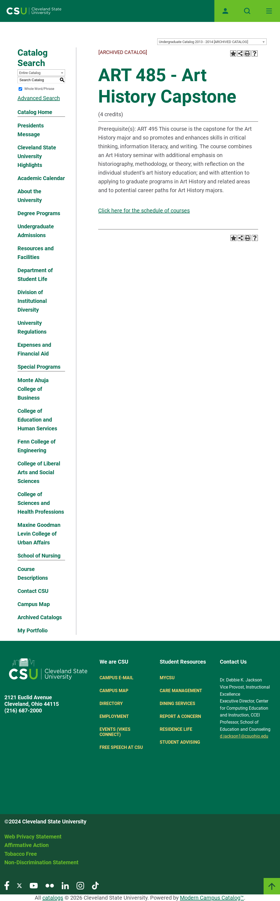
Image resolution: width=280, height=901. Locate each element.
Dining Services (177, 703)
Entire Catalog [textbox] (29, 73)
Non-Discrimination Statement (41, 862)
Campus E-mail (116, 677)
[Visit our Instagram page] (80, 885)
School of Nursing (39, 555)
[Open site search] (247, 11)
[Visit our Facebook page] (6, 885)
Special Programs (39, 366)
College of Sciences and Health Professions (41, 503)
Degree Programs (39, 213)
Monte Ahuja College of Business (33, 389)
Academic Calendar (41, 178)
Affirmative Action (26, 845)
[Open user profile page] (225, 11)
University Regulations (32, 327)
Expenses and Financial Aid (34, 349)
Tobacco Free (20, 854)
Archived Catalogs (40, 617)
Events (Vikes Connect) (115, 732)
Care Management (181, 690)
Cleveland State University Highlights (37, 156)
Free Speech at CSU (121, 747)
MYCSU (167, 677)
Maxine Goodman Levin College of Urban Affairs (39, 534)
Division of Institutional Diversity (32, 301)
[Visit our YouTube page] (34, 885)
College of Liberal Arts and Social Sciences (39, 472)
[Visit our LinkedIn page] (65, 885)
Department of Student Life (35, 274)
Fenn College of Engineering (37, 446)
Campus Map (34, 604)
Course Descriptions (33, 573)
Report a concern (180, 716)
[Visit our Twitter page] (19, 885)
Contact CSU (33, 591)
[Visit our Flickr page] (49, 885)
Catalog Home (35, 112)
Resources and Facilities (36, 252)
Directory (111, 703)
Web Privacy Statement (33, 836)
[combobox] (212, 41)
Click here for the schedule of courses (144, 210)
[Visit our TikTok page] (95, 885)
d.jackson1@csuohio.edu (244, 736)
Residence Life (176, 729)
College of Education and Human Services (37, 420)
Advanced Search (39, 98)
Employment (114, 716)
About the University (30, 195)
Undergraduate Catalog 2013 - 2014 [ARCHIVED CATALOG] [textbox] (203, 42)
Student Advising (180, 742)
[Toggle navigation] (269, 11)
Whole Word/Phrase (39, 89)
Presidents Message (31, 130)
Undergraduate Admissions (36, 230)
